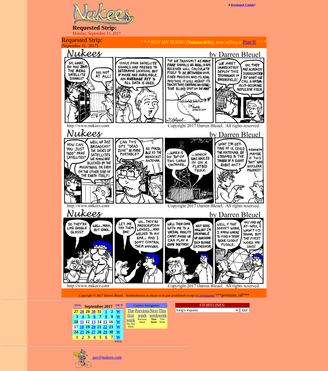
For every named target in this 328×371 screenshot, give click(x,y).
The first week (130, 315)
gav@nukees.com (97, 357)
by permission (205, 295)
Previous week (142, 313)
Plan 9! (249, 42)
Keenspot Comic (242, 5)
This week (162, 313)
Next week (153, 313)
